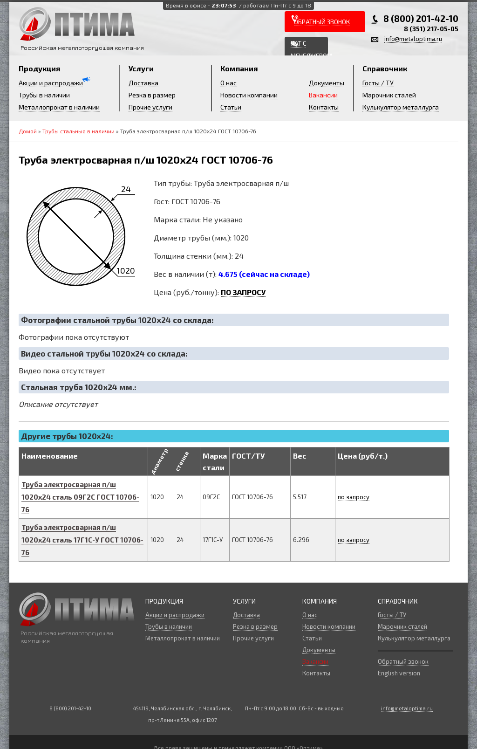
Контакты (324, 107)
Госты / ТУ (378, 83)
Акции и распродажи (51, 83)
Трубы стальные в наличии (78, 131)
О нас (228, 83)
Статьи (230, 107)
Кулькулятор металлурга (400, 107)
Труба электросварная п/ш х (80, 497)
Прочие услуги (150, 107)
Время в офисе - (238, 5)
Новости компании (249, 95)
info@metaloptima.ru (413, 38)
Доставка (143, 83)
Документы (326, 83)
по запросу (353, 497)
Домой (28, 131)
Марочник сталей (389, 95)
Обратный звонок (403, 661)
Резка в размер (152, 95)
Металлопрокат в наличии (59, 107)
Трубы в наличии (44, 95)
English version (399, 673)
